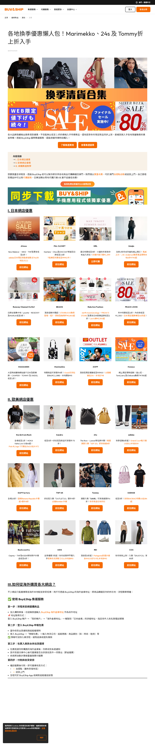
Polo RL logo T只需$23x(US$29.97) (24, 446)
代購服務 (27, 177)
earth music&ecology (90, 312)
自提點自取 (119, 174)
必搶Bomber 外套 (59, 501)
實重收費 (98, 174)
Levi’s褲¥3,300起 (97, 318)
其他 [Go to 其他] (23, 18)
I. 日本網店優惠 (23, 159)
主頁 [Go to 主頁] (6, 18)
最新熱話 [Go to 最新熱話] (15, 18)
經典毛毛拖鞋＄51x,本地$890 (60, 558)
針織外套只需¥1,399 (101, 255)
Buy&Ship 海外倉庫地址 (52, 612)
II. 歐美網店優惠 (23, 162)
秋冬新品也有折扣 (97, 501)
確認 (41, 738)
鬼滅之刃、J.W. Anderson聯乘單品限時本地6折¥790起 (131, 255)
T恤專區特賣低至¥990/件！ (60, 257)
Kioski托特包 (69, 372)
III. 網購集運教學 (23, 166)
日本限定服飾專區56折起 (134, 315)
